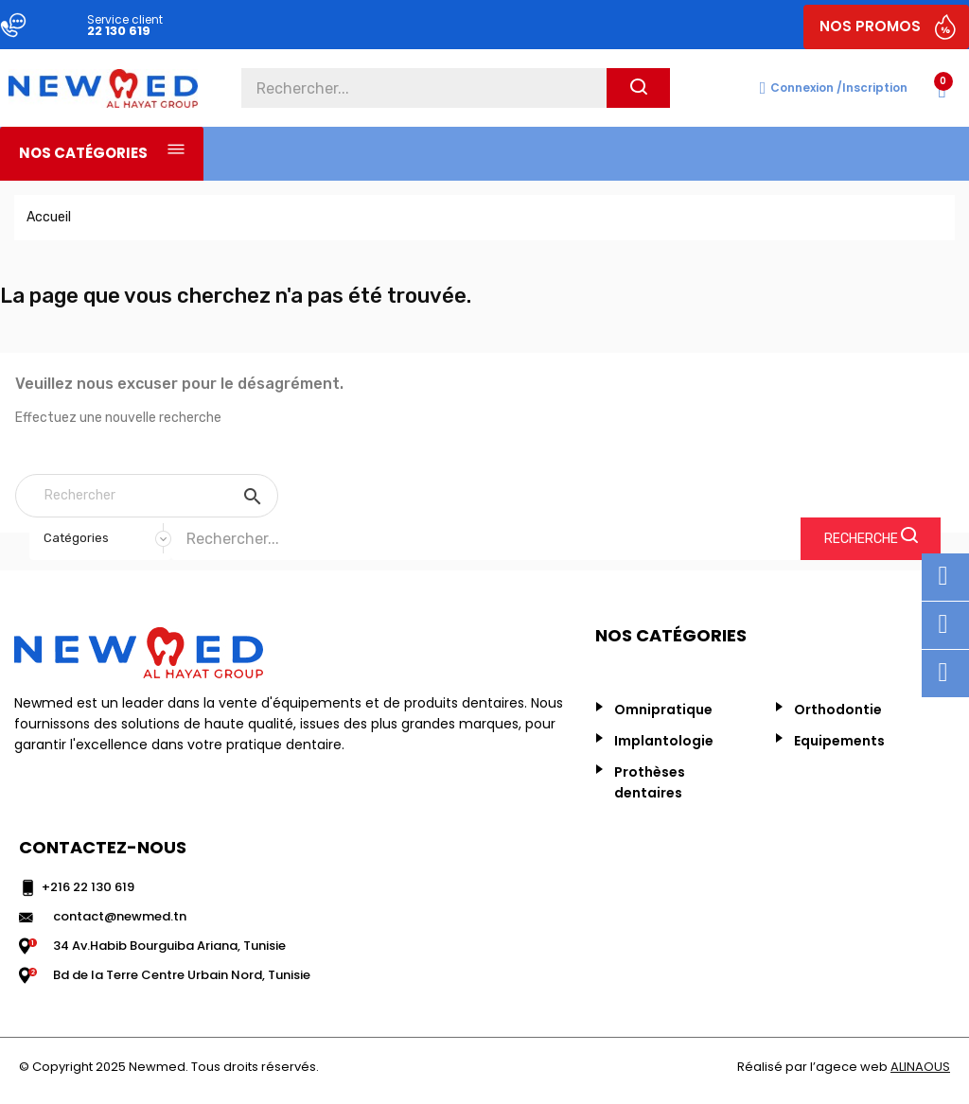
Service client (125, 19)
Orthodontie (838, 709)
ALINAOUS (920, 1067)
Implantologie (664, 740)
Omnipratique (663, 709)
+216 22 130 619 (88, 887)
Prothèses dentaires (649, 782)
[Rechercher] (146, 495)
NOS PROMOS (870, 26)
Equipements (839, 740)
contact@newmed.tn (119, 916)
